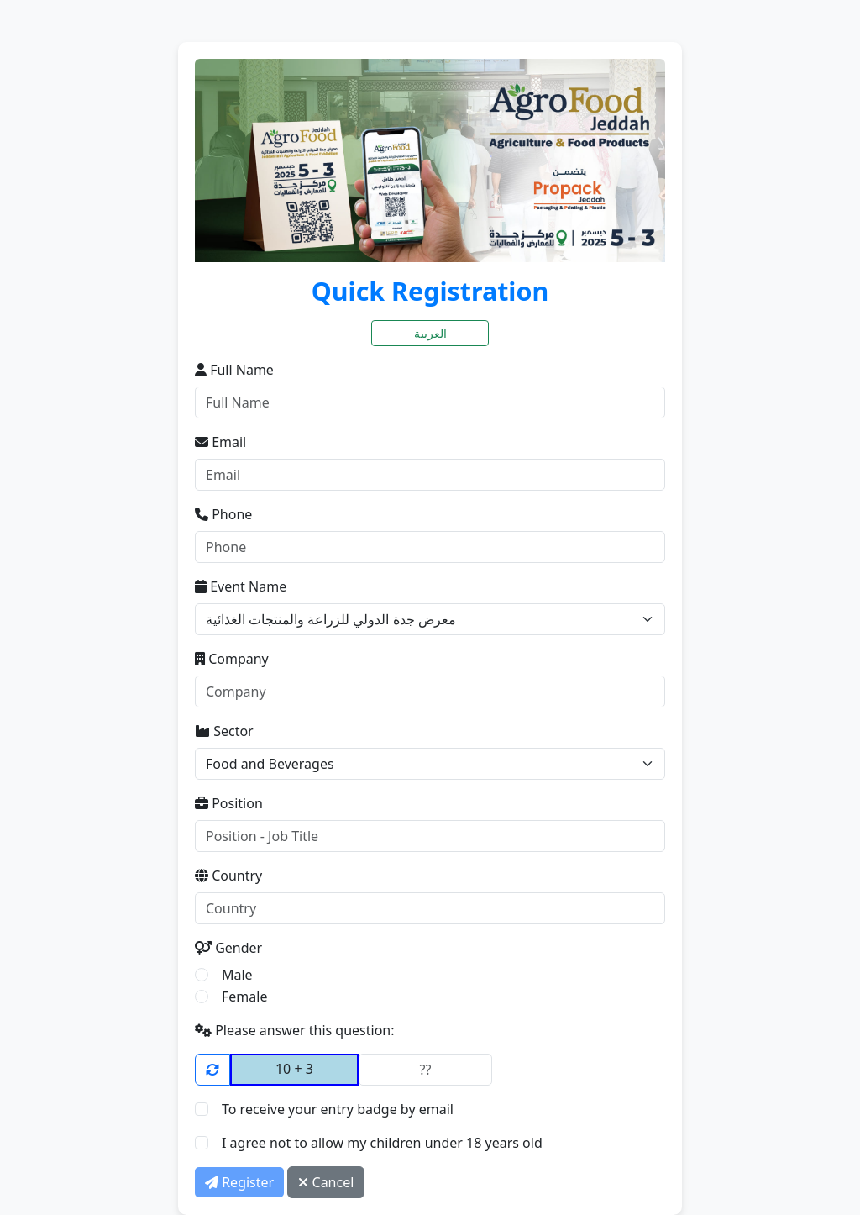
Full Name (234, 369)
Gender (228, 948)
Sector (224, 731)
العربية (430, 333)
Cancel (326, 1182)
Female (244, 996)
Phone (223, 514)
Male (237, 974)
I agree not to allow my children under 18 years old (382, 1142)
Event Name (240, 586)
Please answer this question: (295, 1030)
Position (229, 803)
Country (228, 875)
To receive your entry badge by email (338, 1109)
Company (232, 659)
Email (220, 442)
